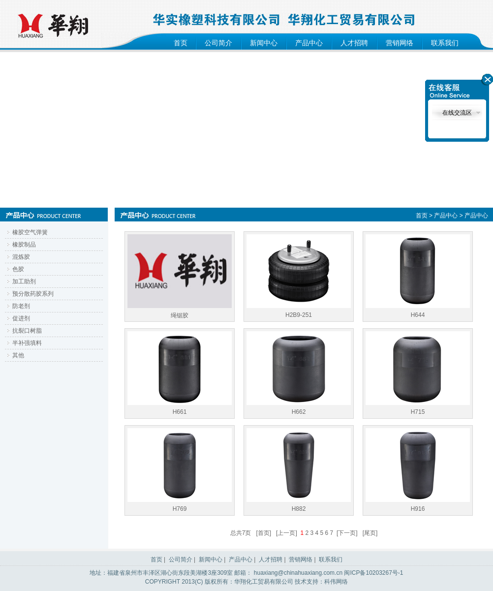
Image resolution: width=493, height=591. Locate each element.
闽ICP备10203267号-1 (373, 572)
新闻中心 (263, 43)
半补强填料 (27, 343)
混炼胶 (21, 256)
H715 (418, 373)
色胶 (18, 269)
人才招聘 (354, 43)
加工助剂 (24, 281)
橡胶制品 (24, 244)
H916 (418, 470)
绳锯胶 (179, 276)
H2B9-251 (298, 276)
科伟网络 (336, 581)
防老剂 (21, 306)
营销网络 (399, 43)
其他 (18, 355)
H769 (179, 470)
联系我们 (445, 43)
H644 (418, 276)
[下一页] (347, 532)
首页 (180, 43)
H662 (298, 373)
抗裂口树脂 (27, 330)
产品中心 (309, 43)
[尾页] (370, 532)
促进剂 (21, 318)
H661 (179, 373)
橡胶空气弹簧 (30, 232)
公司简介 (218, 43)
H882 (298, 470)
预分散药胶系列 (33, 293)
